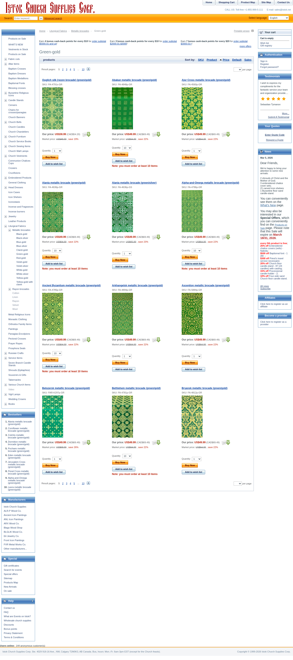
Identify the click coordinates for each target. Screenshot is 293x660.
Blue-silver (21, 246)
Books (11, 404)
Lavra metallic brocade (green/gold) (19, 488)
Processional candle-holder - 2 (271, 272)
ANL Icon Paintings (13, 519)
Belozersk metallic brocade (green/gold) (66, 388)
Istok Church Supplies (15, 506)
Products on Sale (17, 38)
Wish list (264, 43)
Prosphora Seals (16, 348)
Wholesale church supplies (17, 620)
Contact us (9, 608)
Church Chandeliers (18, 131)
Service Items (15, 358)
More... (285, 113)
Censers (12, 105)
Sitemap (8, 578)
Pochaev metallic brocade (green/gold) (18, 449)
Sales (247, 59)
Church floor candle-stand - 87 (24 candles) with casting (271, 266)
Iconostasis (14, 202)
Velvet (15, 305)
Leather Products (17, 221)
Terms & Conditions (14, 637)
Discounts (9, 624)
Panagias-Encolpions (19, 334)
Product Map (248, 2)
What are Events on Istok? (17, 616)
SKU (201, 59)
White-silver (22, 274)
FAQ (6, 612)
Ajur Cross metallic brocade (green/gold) (206, 80)
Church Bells (14, 122)
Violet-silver (22, 266)
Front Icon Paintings (14, 540)
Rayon (15, 301)
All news (264, 286)
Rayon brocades (20, 289)
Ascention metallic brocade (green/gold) (206, 285)
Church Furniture (17, 136)
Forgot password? (269, 67)
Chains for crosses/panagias (17, 111)
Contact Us (283, 2)
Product (212, 59)
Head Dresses (15, 187)
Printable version (242, 31)
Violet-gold (21, 262)
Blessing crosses (17, 88)
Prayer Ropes (15, 343)
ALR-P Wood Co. (12, 511)
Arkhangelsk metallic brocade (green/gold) (137, 285)
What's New (268, 205)
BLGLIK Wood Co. (13, 532)
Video (11, 389)
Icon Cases (14, 192)
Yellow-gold (22, 278)
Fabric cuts (14, 59)
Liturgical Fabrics (58, 31)
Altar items (13, 64)
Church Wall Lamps (18, 151)
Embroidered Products (19, 177)
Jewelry (12, 216)
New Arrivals (10, 586)
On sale (8, 591)
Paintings (13, 329)
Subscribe (265, 288)
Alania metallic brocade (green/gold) (64, 182)
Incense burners (16, 211)
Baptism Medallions (18, 78)
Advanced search (53, 18)
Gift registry (266, 45)
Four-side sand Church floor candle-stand (273, 277)
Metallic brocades (80, 31)
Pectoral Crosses (17, 338)
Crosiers (12, 168)
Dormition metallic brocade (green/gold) (18, 443)
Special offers (11, 574)
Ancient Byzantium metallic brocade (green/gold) (71, 285)
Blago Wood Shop (13, 527)
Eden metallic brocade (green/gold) (19, 456)
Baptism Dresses (17, 73)
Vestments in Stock (18, 49)
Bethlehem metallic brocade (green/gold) (136, 388)
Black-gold (21, 234)
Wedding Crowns (17, 399)
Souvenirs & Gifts (17, 375)
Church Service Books (19, 141)
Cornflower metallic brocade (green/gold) (18, 429)
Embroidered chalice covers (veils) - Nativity (271, 248)
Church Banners (16, 117)
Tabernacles (14, 380)
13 (83, 69)
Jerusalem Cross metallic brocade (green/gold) (16, 464)
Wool (15, 309)
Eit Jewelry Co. (11, 536)
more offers (245, 46)
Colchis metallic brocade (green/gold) (18, 436)
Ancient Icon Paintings (15, 515)
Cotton (15, 293)
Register (264, 64)
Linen (15, 297)
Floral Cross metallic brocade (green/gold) (18, 472)
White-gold (21, 270)
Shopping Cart (226, 2)
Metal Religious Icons (19, 314)
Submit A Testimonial (278, 117)
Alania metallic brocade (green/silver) (134, 182)
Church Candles (16, 127)
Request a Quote (274, 140)
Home (42, 31)
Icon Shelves (15, 197)
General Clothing (17, 182)
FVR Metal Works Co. (15, 544)
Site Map (266, 2)
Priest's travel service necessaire (271, 259)
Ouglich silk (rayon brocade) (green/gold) (66, 80)
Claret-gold (22, 250)
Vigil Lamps (14, 394)
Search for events (13, 570)
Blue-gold (21, 242)
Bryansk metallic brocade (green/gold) (204, 388)
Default (236, 59)
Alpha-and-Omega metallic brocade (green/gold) (210, 182)
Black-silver (22, 238)
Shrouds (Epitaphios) (19, 370)
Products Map (11, 582)
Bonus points (10, 629)
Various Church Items (19, 384)
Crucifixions (14, 173)
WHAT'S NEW (15, 44)
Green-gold (22, 254)
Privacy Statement (13, 633)
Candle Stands (15, 100)
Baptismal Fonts (16, 83)
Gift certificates (11, 565)
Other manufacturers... (15, 548)
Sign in (263, 61)
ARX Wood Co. (11, 523)
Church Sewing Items (19, 146)
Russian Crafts (15, 353)
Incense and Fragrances (20, 206)
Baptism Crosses (17, 68)
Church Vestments (17, 156)
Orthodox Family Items (20, 324)
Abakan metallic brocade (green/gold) (134, 80)
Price (226, 59)
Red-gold (21, 258)
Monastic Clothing (17, 319)
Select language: (269, 17)
